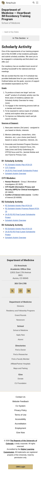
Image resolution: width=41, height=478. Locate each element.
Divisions (20, 306)
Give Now (20, 432)
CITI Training (10, 168)
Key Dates (15, 32)
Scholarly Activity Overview (15, 174)
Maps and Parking (20, 368)
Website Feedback (20, 401)
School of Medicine (11, 23)
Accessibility (20, 419)
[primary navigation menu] (37, 3)
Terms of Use (20, 415)
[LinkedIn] (29, 294)
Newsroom (20, 320)
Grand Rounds (20, 315)
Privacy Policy (20, 410)
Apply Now (20, 335)
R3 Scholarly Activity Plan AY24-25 (18, 229)
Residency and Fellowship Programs (20, 311)
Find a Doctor (20, 350)
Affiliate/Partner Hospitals (20, 364)
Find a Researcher (20, 354)
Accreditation (20, 424)
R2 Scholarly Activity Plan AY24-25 (18, 206)
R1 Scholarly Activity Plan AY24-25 (18, 165)
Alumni (20, 339)
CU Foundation (20, 383)
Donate (20, 379)
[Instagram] (20, 294)
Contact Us (20, 397)
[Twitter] (12, 294)
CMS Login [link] (20, 467)
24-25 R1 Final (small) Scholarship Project (21, 171)
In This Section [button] (20, 38)
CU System (20, 406)
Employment (20, 428)
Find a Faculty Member (21, 359)
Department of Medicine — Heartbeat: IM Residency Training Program (16, 14)
